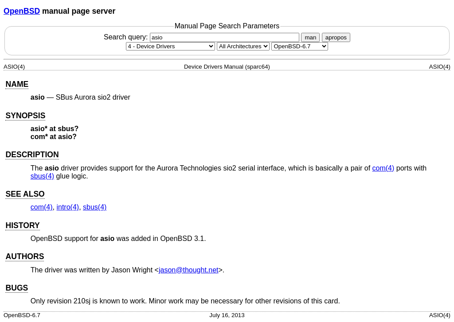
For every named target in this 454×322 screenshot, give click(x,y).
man (310, 37)
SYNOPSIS (25, 115)
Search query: (202, 37)
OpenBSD (22, 11)
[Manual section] (170, 46)
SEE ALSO (24, 194)
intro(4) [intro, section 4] (67, 207)
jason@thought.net (189, 270)
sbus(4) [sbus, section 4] (42, 176)
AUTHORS (24, 256)
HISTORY (22, 225)
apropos (336, 37)
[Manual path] (299, 46)
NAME (16, 84)
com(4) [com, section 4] (383, 168)
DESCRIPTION (32, 154)
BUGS (16, 287)
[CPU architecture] (243, 46)
